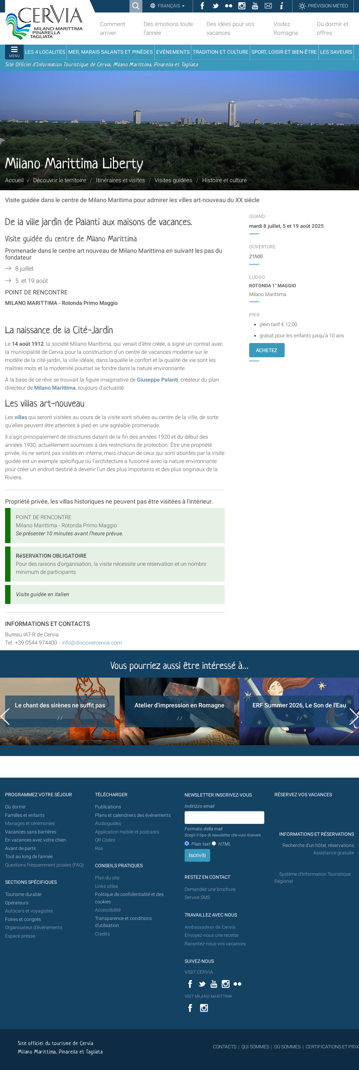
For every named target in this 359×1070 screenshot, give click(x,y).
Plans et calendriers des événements (133, 815)
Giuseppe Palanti (157, 379)
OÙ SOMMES (287, 1046)
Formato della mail (223, 832)
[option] (60, 711)
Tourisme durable (23, 894)
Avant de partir (20, 848)
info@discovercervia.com (91, 642)
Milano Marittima (55, 388)
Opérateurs (16, 903)
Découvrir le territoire (59, 180)
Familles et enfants (25, 815)
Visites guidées (173, 180)
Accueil (14, 180)
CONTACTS (224, 1046)
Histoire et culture (224, 180)
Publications (108, 807)
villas (21, 417)
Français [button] (171, 5)
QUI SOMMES (255, 1046)
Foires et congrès (23, 919)
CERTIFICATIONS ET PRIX (332, 1046)
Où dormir (15, 807)
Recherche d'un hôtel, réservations (318, 845)
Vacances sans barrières (30, 832)
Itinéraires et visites (120, 180)
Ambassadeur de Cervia (210, 927)
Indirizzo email (199, 806)
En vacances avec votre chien (36, 840)
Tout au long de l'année (29, 856)
